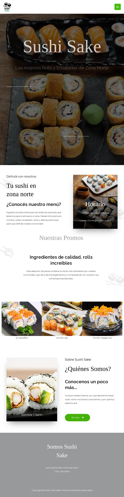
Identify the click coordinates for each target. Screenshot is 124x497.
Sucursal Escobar (54, 467)
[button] (5, 321)
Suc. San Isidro (62, 471)
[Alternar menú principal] (117, 7)
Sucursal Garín (71, 467)
